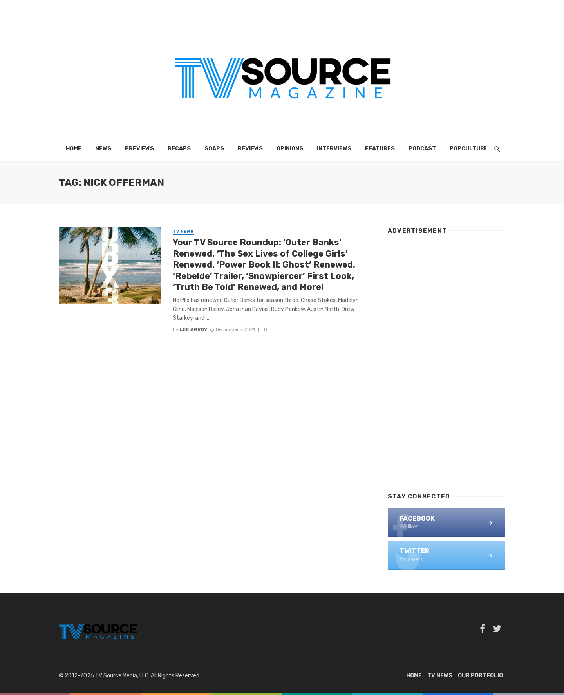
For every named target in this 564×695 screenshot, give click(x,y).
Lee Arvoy (193, 329)
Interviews (334, 148)
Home (73, 148)
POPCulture (469, 148)
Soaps (214, 148)
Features (380, 148)
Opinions (290, 148)
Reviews (250, 148)
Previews (139, 148)
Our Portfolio (480, 675)
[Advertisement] (446, 359)
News (103, 148)
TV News (183, 231)
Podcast (422, 148)
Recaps (179, 148)
